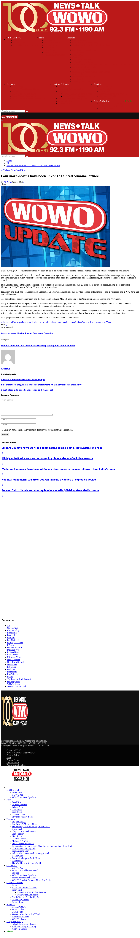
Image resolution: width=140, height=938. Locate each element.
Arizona (4, 322)
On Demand (12, 84)
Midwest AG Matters (81, 59)
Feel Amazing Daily (81, 69)
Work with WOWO (107, 96)
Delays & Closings (101, 101)
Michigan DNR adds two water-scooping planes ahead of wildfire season (47, 461)
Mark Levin (77, 55)
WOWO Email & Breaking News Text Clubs (31, 98)
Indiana (78, 322)
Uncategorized (13, 685)
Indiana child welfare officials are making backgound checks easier (38, 345)
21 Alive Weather (52, 42)
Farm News (50, 50)
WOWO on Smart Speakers (26, 45)
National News (51, 52)
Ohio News (49, 47)
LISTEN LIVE (14, 38)
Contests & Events (61, 84)
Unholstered (77, 79)
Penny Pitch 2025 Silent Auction (77, 94)
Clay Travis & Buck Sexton (84, 50)
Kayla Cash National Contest (70, 89)
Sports (10, 680)
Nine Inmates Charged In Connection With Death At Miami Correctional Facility (41, 385)
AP (2, 170)
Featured (11, 638)
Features (11, 641)
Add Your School (106, 108)
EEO (9, 761)
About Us (97, 84)
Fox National (13, 643)
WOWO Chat (105, 89)
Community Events (66, 101)
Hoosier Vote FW (14, 650)
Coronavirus (12, 631)
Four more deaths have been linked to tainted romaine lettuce (48, 322)
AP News (8, 182)
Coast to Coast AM (80, 57)
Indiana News (51, 45)
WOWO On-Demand (16, 689)
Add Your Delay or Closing (111, 106)
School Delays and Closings (111, 103)
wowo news (101, 322)
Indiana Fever (13, 653)
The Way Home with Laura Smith (87, 81)
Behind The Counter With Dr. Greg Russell (91, 72)
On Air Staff (104, 91)
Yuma (108, 322)
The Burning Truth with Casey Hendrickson (91, 45)
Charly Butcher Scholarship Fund (72, 98)
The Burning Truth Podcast (19, 682)
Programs (71, 38)
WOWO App (19, 42)
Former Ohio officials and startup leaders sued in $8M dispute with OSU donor (50, 493)
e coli (10, 322)
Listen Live (18, 40)
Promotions (12, 675)
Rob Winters (12, 677)
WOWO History (106, 98)
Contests (62, 86)
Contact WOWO (106, 86)
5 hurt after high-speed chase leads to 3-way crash (27, 390)
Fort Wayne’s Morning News (85, 42)
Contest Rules (64, 103)
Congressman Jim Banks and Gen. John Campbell (27, 333)
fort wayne (17, 322)
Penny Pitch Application (74, 96)
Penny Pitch (63, 91)
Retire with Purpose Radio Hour (86, 77)
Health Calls (77, 74)
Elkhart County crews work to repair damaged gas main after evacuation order (52, 451)
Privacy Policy (13, 763)
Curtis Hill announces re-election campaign (23, 379)
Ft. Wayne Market (15, 646)
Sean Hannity (78, 52)
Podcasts (16, 91)
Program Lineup (79, 40)
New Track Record (15, 665)
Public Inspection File (16, 768)
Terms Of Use (13, 766)
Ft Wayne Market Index (55, 55)
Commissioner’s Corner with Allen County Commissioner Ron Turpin (102, 64)
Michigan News (14, 660)
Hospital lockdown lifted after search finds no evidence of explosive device (49, 482)
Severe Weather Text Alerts (24, 96)
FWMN (10, 648)
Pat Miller (11, 670)
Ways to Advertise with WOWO (113, 94)
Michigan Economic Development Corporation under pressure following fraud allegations (58, 472)
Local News (50, 40)
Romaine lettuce (89, 322)
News (41, 38)
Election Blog (13, 633)
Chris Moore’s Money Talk (84, 67)
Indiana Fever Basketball (83, 62)
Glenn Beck (77, 47)
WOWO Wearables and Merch (25, 89)
